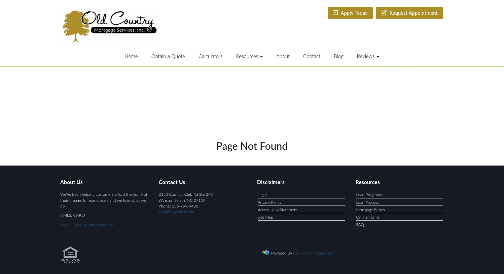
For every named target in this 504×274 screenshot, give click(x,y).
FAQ (360, 224)
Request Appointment (409, 13)
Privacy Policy (269, 202)
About (283, 56)
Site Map (265, 217)
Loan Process (367, 202)
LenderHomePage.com (312, 253)
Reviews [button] (368, 56)
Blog (339, 56)
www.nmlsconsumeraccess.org (86, 224)
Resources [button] (249, 56)
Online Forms (368, 217)
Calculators (211, 56)
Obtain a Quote (168, 56)
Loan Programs (369, 194)
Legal (262, 194)
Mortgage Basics (370, 209)
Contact (311, 56)
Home (131, 56)
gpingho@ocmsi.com (176, 211)
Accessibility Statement (278, 209)
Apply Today (350, 13)
